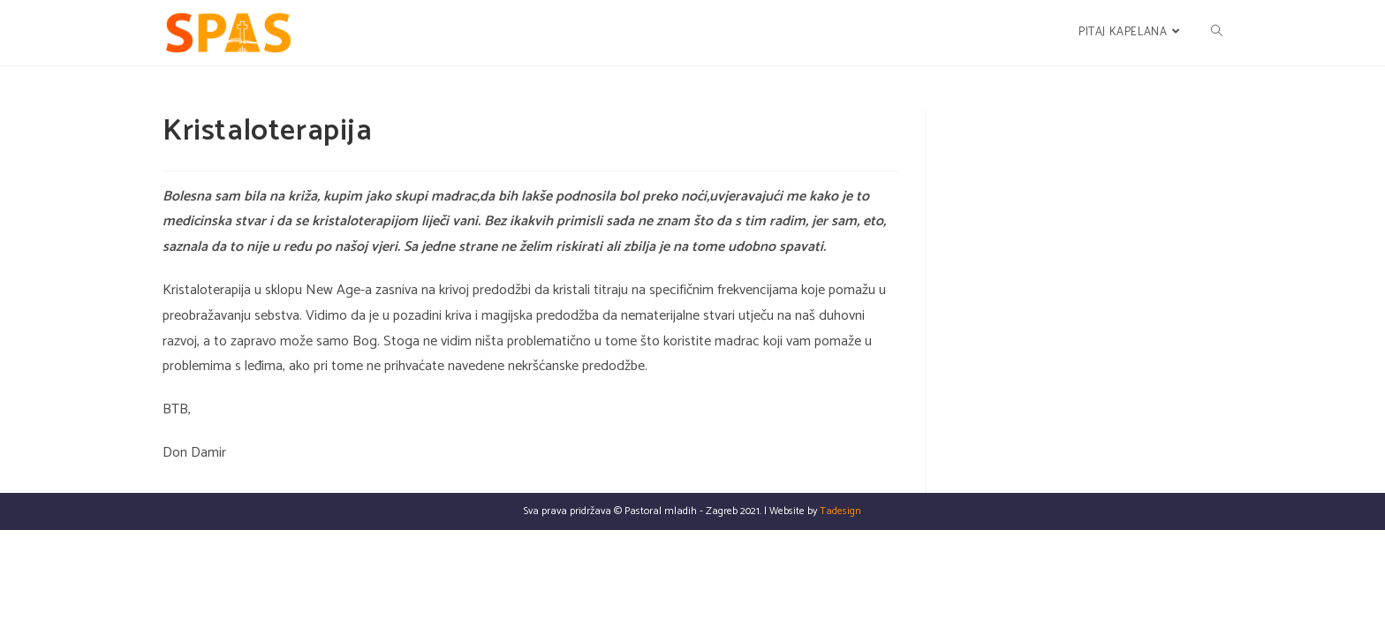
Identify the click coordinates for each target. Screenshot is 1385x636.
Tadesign (840, 617)
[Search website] (1217, 32)
